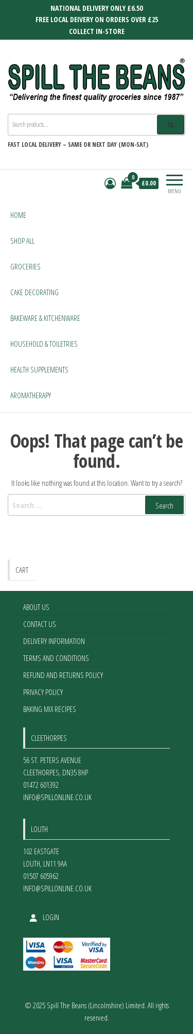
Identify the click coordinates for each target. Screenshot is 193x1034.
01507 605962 (41, 876)
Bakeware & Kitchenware (45, 318)
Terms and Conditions (56, 658)
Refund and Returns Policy (63, 675)
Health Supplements (39, 369)
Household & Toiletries (44, 343)
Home (18, 215)
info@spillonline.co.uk (57, 797)
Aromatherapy (30, 395)
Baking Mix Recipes (49, 709)
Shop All (22, 240)
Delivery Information (54, 641)
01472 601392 (41, 784)
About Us (36, 607)
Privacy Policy (43, 692)
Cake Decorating (34, 292)
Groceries (25, 266)
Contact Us (39, 624)
